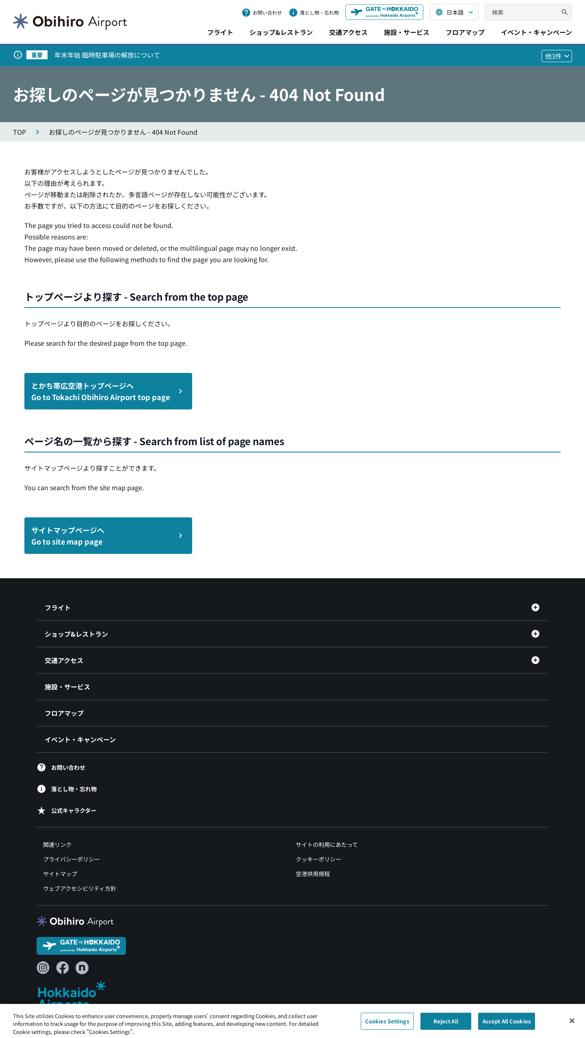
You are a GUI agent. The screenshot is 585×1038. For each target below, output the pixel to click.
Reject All (445, 1023)
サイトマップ (60, 874)
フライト (220, 32)
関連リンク (57, 844)
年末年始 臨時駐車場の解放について (107, 55)
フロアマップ (465, 32)
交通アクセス (348, 32)
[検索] (564, 12)
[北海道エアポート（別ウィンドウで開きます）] (79, 995)
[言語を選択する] (454, 12)
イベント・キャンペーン (536, 32)
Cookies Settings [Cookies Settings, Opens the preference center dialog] (387, 1023)
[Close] (572, 1023)
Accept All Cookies (507, 1023)
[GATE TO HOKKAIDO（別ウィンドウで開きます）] (384, 12)
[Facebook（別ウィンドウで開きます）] (62, 967)
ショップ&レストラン (281, 32)
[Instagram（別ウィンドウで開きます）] (43, 967)
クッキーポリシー (318, 859)
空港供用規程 (313, 874)
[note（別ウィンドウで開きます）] (82, 967)
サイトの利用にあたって (327, 844)
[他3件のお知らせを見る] (557, 56)
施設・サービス (406, 32)
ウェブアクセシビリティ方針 (79, 888)
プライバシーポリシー (71, 859)
